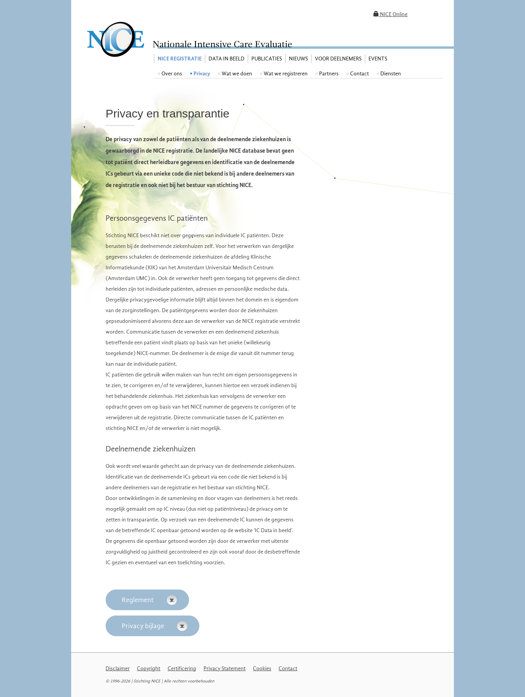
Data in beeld (227, 58)
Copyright (148, 668)
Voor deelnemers (338, 58)
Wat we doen (237, 73)
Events (377, 58)
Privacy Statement (225, 668)
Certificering (182, 668)
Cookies (262, 668)
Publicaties (266, 58)
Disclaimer (118, 668)
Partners (329, 73)
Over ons (171, 73)
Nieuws (298, 58)
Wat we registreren (286, 73)
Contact (359, 73)
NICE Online (390, 14)
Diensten (390, 73)
